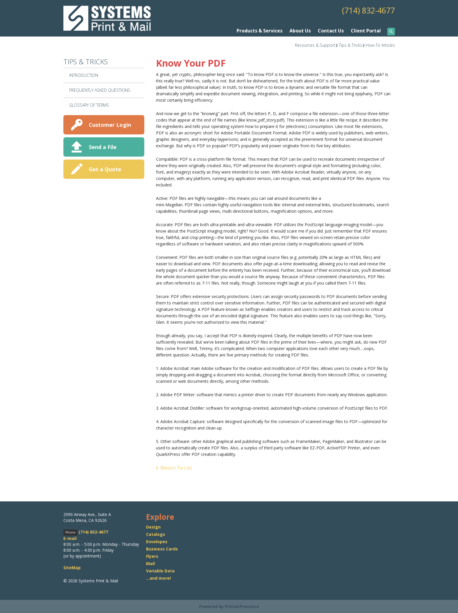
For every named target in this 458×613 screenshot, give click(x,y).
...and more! (158, 578)
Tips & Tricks (350, 45)
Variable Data (160, 570)
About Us (300, 30)
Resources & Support (315, 45)
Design (153, 526)
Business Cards (162, 548)
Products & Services (259, 30)
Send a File (103, 146)
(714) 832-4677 (367, 10)
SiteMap (72, 567)
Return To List (176, 467)
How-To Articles (380, 45)
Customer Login (110, 124)
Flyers (152, 556)
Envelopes (156, 541)
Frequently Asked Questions (99, 90)
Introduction (83, 75)
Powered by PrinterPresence (229, 606)
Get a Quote (105, 168)
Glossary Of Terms (89, 105)
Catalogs (155, 534)
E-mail (70, 538)
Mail (150, 563)
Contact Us (331, 30)
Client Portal (366, 30)
